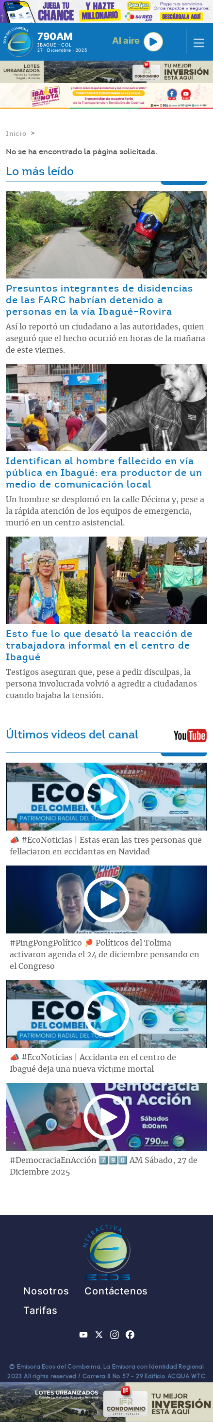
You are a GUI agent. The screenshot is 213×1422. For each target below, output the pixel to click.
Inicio (16, 133)
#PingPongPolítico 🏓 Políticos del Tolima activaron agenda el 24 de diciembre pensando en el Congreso (104, 954)
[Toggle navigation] (196, 42)
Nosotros (46, 1291)
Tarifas (40, 1310)
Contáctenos (116, 1291)
